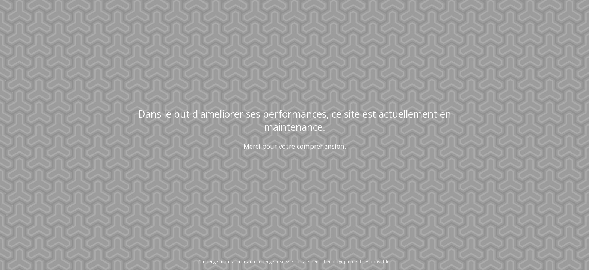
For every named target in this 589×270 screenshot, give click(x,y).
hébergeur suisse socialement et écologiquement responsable (323, 261)
